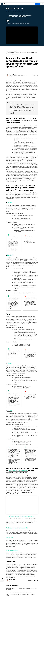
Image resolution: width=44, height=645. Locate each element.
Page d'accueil (9, 51)
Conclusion (12, 113)
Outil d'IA (15, 51)
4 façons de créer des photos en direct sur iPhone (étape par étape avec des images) (21, 589)
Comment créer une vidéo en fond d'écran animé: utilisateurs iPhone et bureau (20, 595)
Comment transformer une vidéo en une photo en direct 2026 (18, 592)
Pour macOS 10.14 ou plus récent (28, 518)
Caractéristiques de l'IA (15, 516)
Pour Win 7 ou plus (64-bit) (15, 518)
